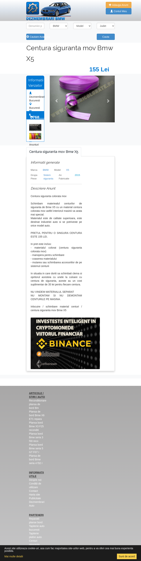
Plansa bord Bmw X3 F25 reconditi (36, 426)
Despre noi (35, 479)
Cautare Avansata (35, 36)
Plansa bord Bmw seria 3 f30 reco (36, 437)
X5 (67, 170)
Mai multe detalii (13, 556)
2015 (77, 175)
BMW (46, 170)
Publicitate (35, 498)
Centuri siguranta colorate (34, 544)
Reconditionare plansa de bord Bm (37, 404)
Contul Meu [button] (118, 11)
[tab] (53, 152)
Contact (33, 490)
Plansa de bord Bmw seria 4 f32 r (36, 459)
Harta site (34, 494)
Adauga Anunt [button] (118, 4)
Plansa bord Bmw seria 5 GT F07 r (36, 448)
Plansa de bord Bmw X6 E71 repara (36, 415)
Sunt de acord (127, 556)
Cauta (105, 36)
